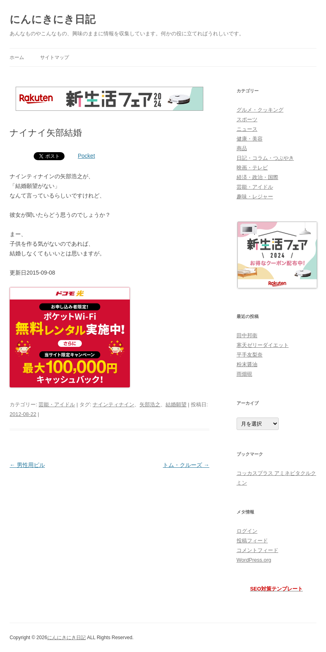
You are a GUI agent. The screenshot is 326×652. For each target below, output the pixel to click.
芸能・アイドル (56, 404)
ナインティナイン (113, 404)
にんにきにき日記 (52, 19)
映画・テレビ (252, 168)
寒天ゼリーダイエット (263, 345)
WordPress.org (254, 560)
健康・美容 (250, 139)
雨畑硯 (244, 374)
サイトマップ (54, 57)
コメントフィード (257, 550)
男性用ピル (27, 465)
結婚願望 (176, 404)
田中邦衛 (247, 335)
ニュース (247, 129)
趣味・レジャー (255, 197)
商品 (242, 148)
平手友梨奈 (250, 355)
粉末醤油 (247, 364)
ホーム (17, 57)
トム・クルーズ (186, 465)
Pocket (86, 156)
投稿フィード (252, 541)
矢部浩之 (150, 404)
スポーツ (247, 119)
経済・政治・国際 (257, 177)
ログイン (247, 531)
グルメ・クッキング (260, 110)
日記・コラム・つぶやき (265, 158)
